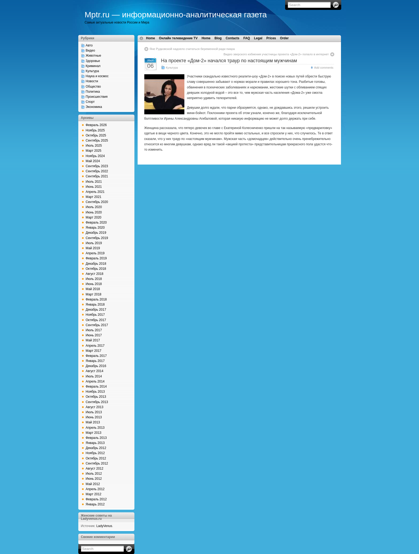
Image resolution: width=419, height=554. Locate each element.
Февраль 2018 (96, 299)
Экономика (94, 107)
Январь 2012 (95, 504)
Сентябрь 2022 (97, 171)
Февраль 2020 (96, 222)
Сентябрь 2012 (97, 463)
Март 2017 (94, 351)
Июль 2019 (94, 243)
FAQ (246, 38)
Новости (92, 81)
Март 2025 (94, 151)
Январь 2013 (95, 443)
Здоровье (93, 61)
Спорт (90, 102)
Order (284, 38)
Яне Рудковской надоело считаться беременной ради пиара (192, 48)
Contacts (232, 38)
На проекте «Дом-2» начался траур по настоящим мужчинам (229, 60)
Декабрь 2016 (96, 366)
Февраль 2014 (96, 386)
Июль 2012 (94, 473)
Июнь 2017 (94, 335)
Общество (93, 86)
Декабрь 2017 (96, 309)
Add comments (323, 67)
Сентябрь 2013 (97, 402)
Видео (90, 50)
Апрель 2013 (95, 428)
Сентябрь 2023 (97, 166)
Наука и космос (97, 76)
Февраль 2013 (96, 438)
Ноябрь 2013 (95, 391)
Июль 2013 (94, 412)
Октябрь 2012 (96, 458)
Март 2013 (94, 433)
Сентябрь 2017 (97, 325)
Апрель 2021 (95, 192)
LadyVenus (104, 526)
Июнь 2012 (94, 479)
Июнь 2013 (94, 417)
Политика (93, 91)
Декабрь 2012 (96, 448)
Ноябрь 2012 (95, 453)
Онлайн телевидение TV (178, 38)
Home (150, 38)
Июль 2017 (94, 330)
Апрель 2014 (95, 381)
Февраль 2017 (96, 356)
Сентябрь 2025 (97, 140)
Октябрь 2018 (96, 269)
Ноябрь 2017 (95, 315)
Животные (93, 55)
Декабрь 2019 (96, 233)
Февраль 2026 (96, 125)
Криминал (93, 66)
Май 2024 (93, 161)
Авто (89, 45)
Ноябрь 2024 (95, 156)
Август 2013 (94, 407)
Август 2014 (94, 371)
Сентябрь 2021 (97, 176)
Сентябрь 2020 (97, 202)
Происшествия (97, 97)
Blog (218, 38)
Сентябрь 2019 (97, 238)
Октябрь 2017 (96, 320)
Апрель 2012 (95, 489)
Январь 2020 (95, 227)
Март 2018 (94, 294)
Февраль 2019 (96, 258)
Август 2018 (94, 274)
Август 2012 (94, 468)
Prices (271, 38)
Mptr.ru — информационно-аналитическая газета (176, 14)
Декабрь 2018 (96, 264)
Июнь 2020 (94, 212)
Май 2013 (93, 422)
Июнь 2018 (94, 284)
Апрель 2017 (95, 346)
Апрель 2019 (95, 253)
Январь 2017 (95, 361)
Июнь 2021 (94, 187)
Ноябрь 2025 (95, 130)
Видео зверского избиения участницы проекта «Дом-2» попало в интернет (276, 54)
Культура (92, 71)
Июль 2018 (94, 279)
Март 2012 (94, 494)
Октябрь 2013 (96, 397)
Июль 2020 (94, 207)
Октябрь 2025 (96, 135)
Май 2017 (93, 340)
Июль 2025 (94, 145)
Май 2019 (93, 248)
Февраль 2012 (96, 499)
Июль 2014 (94, 376)
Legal (258, 38)
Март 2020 (94, 217)
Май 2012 (93, 484)
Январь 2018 (95, 304)
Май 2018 (93, 289)
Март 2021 (94, 197)
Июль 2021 (94, 182)
